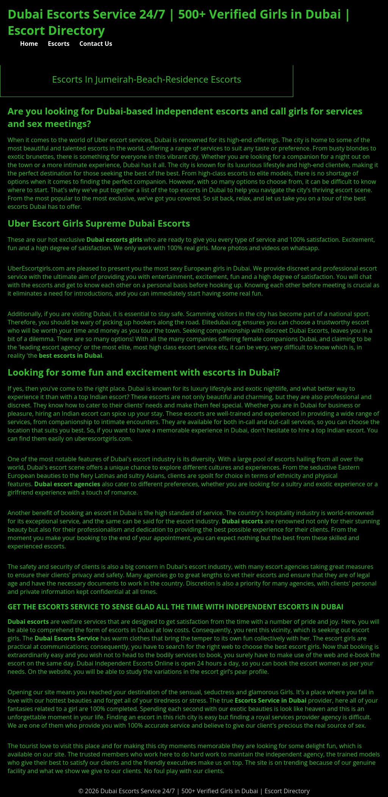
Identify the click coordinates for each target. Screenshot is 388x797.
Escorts (58, 43)
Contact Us (96, 43)
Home (29, 43)
